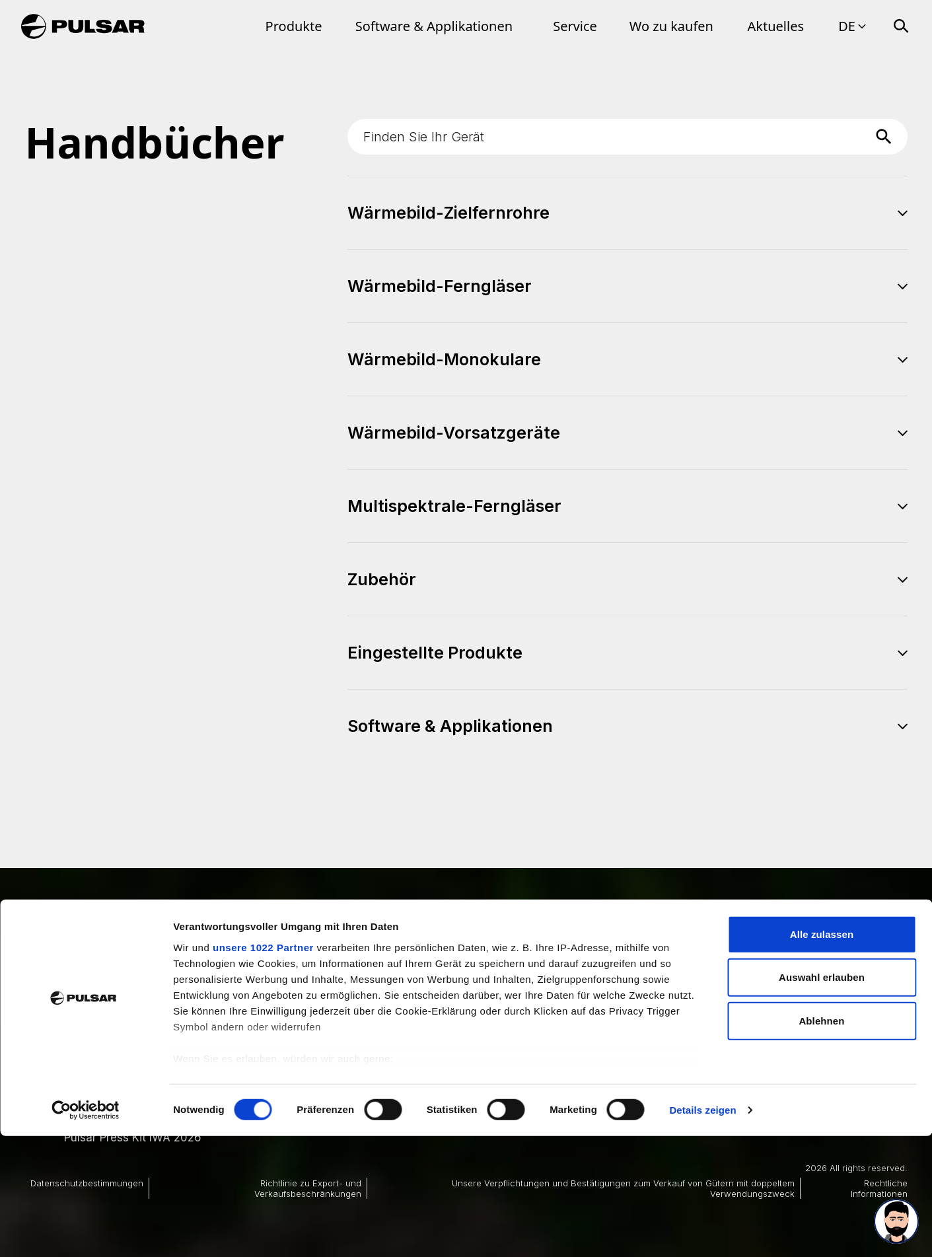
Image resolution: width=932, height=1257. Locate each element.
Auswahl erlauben (822, 1098)
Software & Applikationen (434, 26)
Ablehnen (821, 1141)
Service (575, 26)
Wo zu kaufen (671, 26)
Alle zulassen (821, 1055)
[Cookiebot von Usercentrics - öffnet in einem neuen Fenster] (85, 1231)
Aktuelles (776, 26)
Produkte (294, 26)
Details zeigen (702, 1231)
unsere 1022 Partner (263, 1068)
